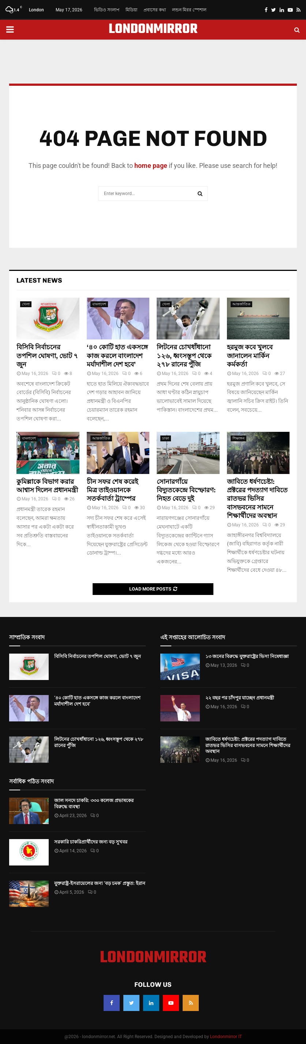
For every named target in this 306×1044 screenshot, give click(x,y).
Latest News (39, 280)
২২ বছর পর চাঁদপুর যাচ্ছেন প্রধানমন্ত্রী (239, 698)
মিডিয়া (131, 9)
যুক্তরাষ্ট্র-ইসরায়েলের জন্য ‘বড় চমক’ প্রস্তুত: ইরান (99, 883)
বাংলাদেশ (99, 304)
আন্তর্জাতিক (241, 304)
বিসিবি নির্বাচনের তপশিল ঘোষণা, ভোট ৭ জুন (47, 355)
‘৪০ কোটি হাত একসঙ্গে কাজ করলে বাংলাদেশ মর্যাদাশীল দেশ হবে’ (117, 355)
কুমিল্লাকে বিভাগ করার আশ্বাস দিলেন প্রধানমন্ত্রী (47, 486)
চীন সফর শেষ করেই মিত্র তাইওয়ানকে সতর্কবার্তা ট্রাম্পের (112, 490)
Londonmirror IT (226, 1036)
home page (150, 165)
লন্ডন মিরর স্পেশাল (189, 9)
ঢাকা (165, 438)
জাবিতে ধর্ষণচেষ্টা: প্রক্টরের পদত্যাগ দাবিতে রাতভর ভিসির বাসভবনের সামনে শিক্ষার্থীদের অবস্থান (257, 499)
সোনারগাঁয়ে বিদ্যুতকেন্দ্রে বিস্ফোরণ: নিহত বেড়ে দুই (186, 490)
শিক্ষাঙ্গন (238, 438)
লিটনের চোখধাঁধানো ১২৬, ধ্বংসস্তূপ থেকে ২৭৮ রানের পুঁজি (184, 355)
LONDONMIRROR (153, 30)
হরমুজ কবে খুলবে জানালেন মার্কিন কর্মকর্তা (250, 355)
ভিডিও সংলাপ (106, 9)
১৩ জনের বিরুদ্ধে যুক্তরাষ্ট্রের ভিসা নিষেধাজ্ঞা (247, 656)
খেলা (26, 304)
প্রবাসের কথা (154, 9)
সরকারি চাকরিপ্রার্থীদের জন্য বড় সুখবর (90, 842)
